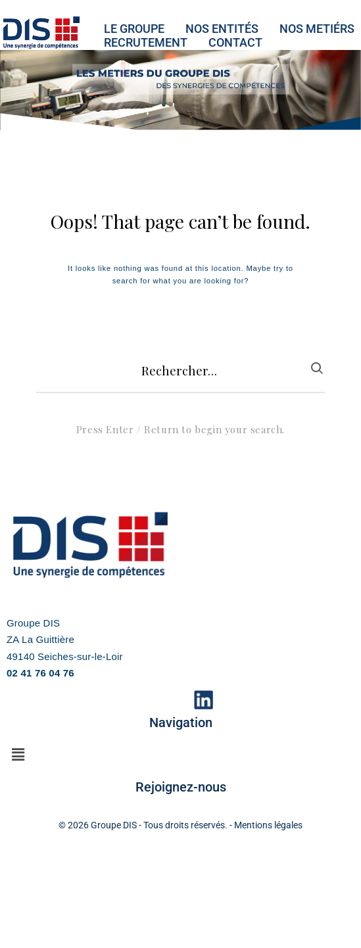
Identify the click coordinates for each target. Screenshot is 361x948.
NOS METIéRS (316, 29)
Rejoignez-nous (180, 787)
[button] (18, 754)
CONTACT (235, 42)
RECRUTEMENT (145, 42)
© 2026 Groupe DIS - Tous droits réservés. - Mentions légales (180, 825)
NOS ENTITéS (221, 29)
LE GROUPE (134, 29)
